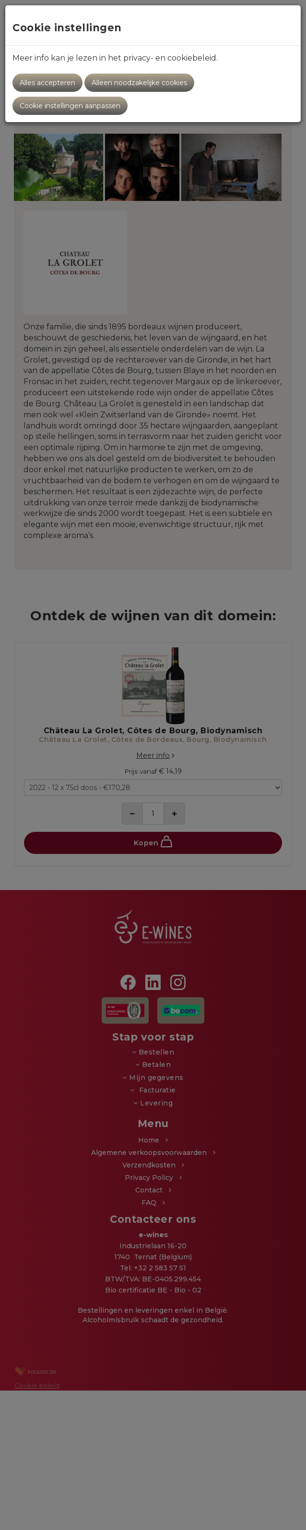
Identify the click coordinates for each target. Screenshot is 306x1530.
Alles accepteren (47, 82)
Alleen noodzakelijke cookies (139, 82)
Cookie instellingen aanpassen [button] (70, 105)
